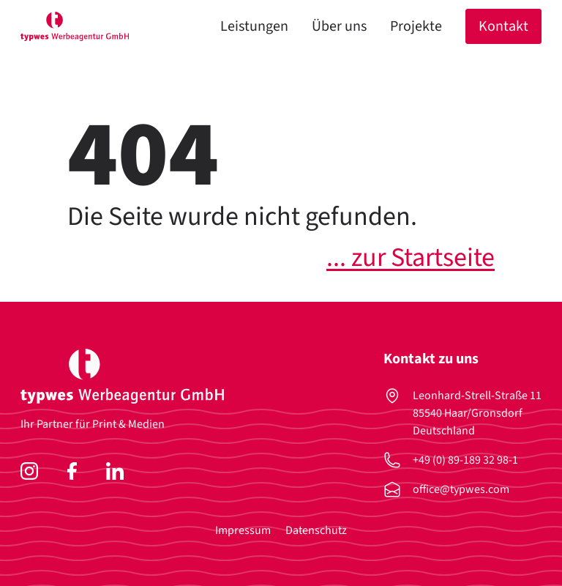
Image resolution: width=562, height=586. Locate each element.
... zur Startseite (410, 257)
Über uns (339, 26)
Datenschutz (316, 530)
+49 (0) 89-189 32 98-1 (465, 460)
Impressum (243, 530)
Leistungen (254, 26)
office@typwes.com (461, 489)
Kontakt (503, 26)
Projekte (416, 26)
